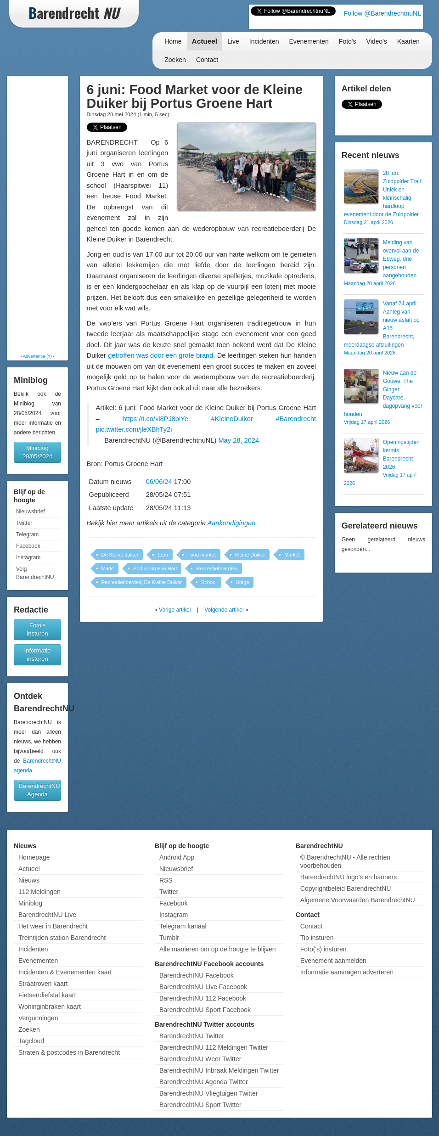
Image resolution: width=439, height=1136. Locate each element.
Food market (201, 554)
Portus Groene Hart (155, 568)
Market (292, 554)
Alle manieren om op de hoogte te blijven (217, 949)
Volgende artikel (223, 610)
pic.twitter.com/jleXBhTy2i (134, 429)
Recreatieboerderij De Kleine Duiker (141, 582)
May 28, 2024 (238, 440)
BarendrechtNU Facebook (196, 975)
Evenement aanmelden (333, 960)
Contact (207, 59)
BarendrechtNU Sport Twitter (200, 1104)
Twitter (24, 523)
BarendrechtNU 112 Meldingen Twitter (213, 1047)
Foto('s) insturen (323, 949)
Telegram (27, 534)
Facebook (28, 546)
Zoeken (175, 59)
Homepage (34, 857)
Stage (242, 582)
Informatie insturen (37, 654)
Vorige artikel (175, 610)
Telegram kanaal (183, 926)
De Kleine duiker (120, 554)
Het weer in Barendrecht (53, 926)
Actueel (205, 41)
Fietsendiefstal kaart (47, 995)
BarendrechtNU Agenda (39, 790)
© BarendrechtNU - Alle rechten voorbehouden (345, 861)
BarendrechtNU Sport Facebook (205, 1009)
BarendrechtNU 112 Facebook (202, 998)
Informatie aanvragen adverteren (347, 972)
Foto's (347, 41)
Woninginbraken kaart (49, 1006)
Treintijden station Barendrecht (62, 937)
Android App (176, 857)
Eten (163, 554)
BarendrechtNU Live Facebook (203, 986)
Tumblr (169, 937)
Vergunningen (38, 1018)
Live (233, 41)
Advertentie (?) (37, 356)
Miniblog (30, 903)
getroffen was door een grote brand (160, 355)
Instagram (28, 557)
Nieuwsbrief (30, 511)
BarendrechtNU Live (47, 914)
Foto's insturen (37, 629)
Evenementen (308, 41)
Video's (376, 41)
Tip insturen (317, 937)
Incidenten (264, 41)
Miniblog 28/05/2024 (37, 452)
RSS (166, 880)
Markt (107, 568)
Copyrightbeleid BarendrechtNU (345, 888)
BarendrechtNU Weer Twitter (200, 1059)
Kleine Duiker (250, 554)
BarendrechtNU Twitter (191, 1036)
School (209, 582)
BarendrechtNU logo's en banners (348, 877)
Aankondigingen (231, 523)
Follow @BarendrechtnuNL (382, 13)
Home (172, 41)
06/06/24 (159, 481)
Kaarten (408, 41)
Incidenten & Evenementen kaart (65, 972)
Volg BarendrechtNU (35, 573)
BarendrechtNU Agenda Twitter (203, 1081)
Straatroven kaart (43, 983)
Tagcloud (31, 1041)
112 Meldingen (39, 891)
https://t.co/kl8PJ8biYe (155, 418)
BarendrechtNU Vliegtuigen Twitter (208, 1093)
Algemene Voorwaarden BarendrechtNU (357, 900)
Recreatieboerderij (216, 568)
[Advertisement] (38, 214)
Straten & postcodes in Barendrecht (69, 1052)
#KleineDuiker (232, 418)
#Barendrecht (296, 418)
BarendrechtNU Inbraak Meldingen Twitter (219, 1070)
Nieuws (28, 880)
